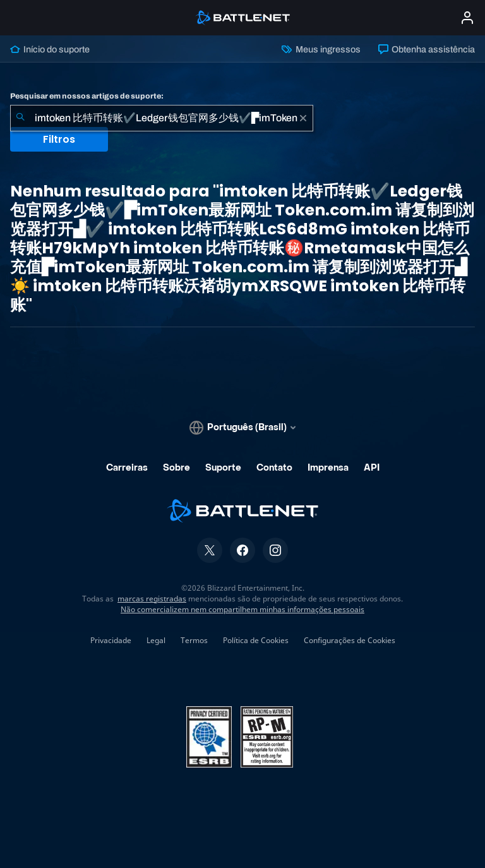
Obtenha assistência (426, 49)
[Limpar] (303, 118)
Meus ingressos (321, 49)
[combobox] (161, 118)
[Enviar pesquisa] (20, 118)
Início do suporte (50, 49)
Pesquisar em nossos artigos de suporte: (87, 96)
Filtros (59, 139)
